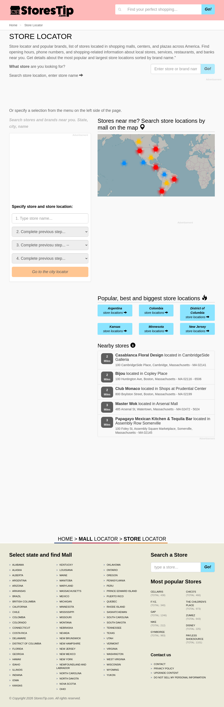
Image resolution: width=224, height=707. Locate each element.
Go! (208, 9)
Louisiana (64, 570)
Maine (61, 575)
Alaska (15, 570)
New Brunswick (68, 638)
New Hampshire (68, 643)
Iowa (14, 680)
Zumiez (193, 617)
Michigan (64, 601)
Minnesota (65, 606)
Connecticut (19, 627)
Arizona (16, 585)
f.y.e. (158, 603)
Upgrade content (164, 673)
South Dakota (114, 622)
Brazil (15, 596)
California (18, 606)
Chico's (193, 593)
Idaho (14, 664)
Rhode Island (114, 606)
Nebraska (64, 627)
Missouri (64, 617)
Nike (158, 624)
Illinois (16, 669)
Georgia (16, 654)
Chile (14, 612)
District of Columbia (25, 643)
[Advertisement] (115, 92)
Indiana (15, 675)
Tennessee (112, 627)
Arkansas (17, 591)
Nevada (63, 633)
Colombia (17, 617)
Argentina (17, 580)
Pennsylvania (114, 580)
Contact (158, 664)
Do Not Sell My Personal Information (178, 677)
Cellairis (158, 593)
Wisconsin (112, 664)
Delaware (17, 638)
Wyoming (111, 669)
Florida (16, 648)
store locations (115, 310)
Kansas (15, 685)
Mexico (62, 596)
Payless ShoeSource (194, 639)
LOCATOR (98, 539)
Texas (109, 633)
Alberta (16, 575)
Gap (159, 614)
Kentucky (64, 564)
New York (64, 659)
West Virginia (114, 659)
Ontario (110, 570)
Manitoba (64, 580)
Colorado (17, 622)
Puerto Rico (113, 596)
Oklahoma (112, 564)
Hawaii (15, 659)
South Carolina (115, 617)
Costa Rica (18, 633)
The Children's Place (196, 605)
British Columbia (22, 601)
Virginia (110, 648)
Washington (113, 654)
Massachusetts (68, 591)
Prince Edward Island (120, 591)
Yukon (109, 675)
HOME (65, 539)
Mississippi (65, 612)
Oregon (110, 575)
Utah (108, 638)
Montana (64, 622)
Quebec (110, 601)
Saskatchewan (115, 612)
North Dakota (67, 678)
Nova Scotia (66, 683)
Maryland (64, 585)
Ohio (61, 689)
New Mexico (66, 654)
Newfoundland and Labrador (71, 666)
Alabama (16, 564)
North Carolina (69, 673)
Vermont (111, 643)
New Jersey (65, 648)
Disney (193, 627)
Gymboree (158, 634)
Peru (108, 585)
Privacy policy (162, 668)
